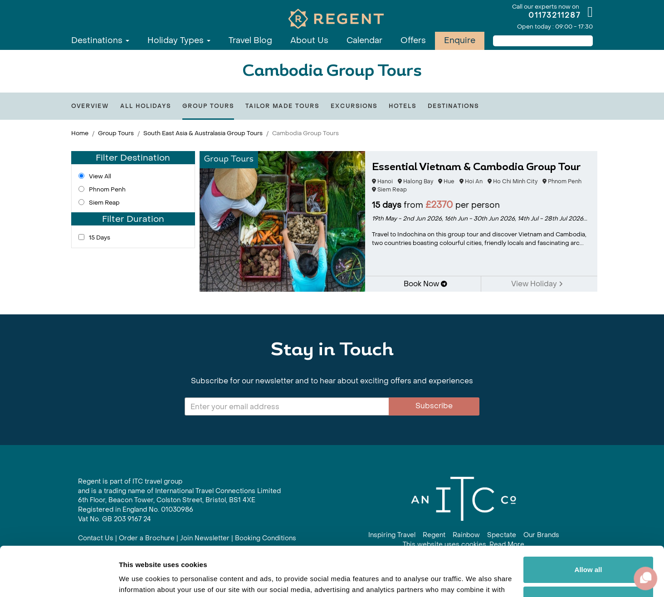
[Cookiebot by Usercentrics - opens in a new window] (58, 579)
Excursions (354, 106)
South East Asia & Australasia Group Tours (203, 133)
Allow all (588, 523)
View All (100, 176)
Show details (140, 579)
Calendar (364, 40)
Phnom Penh (107, 189)
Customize (588, 553)
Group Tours (208, 106)
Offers (413, 40)
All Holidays (145, 106)
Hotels (402, 106)
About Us (309, 40)
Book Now (425, 284)
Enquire (459, 40)
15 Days (99, 237)
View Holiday (537, 284)
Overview (90, 106)
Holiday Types (178, 40)
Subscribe (434, 406)
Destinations (100, 40)
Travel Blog (250, 40)
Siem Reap (104, 203)
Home (79, 133)
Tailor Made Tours (282, 106)
